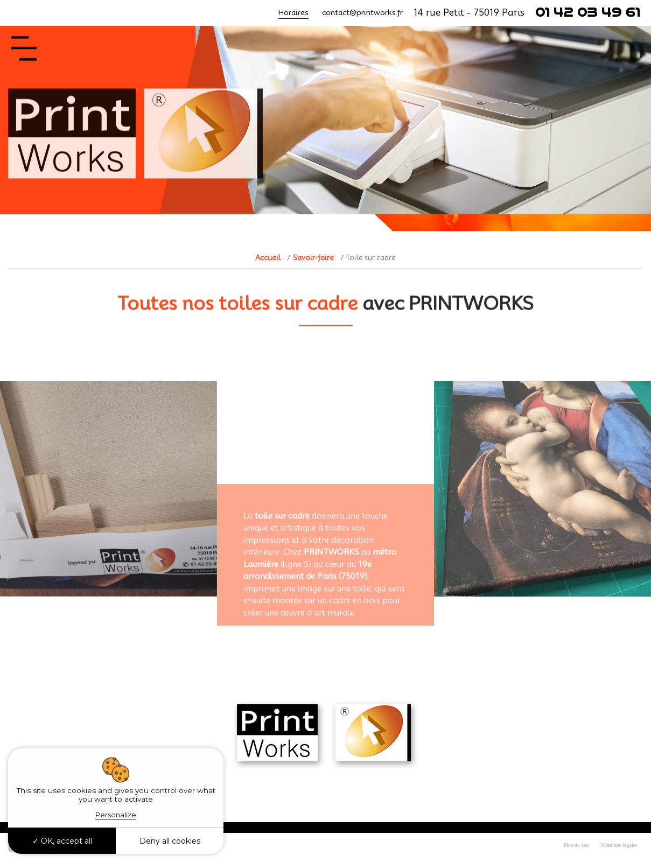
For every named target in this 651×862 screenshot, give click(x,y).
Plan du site (576, 845)
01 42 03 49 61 (587, 12)
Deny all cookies (169, 841)
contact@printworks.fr (362, 12)
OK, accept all (62, 841)
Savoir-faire (313, 257)
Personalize (115, 814)
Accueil (268, 257)
